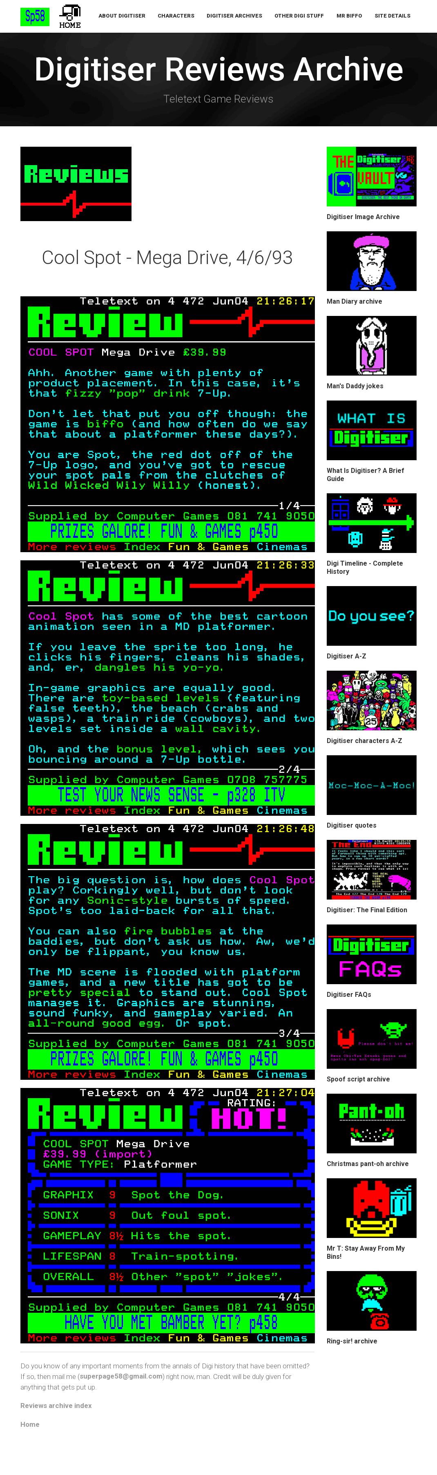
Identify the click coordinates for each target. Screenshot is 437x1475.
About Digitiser (122, 16)
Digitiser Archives (235, 16)
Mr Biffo (349, 16)
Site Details (392, 16)
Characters (176, 16)
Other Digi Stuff (299, 16)
